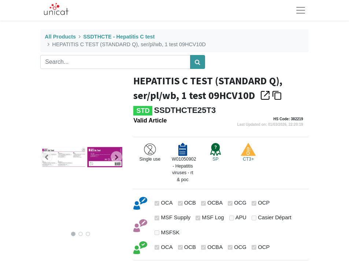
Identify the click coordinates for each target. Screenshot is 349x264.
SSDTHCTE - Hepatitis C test (119, 37)
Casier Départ (274, 217)
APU (240, 217)
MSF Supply (175, 217)
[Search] (197, 62)
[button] (46, 157)
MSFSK (170, 232)
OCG (240, 203)
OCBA (215, 203)
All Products (60, 37)
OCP (264, 203)
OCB (190, 203)
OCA (166, 203)
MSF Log (213, 217)
